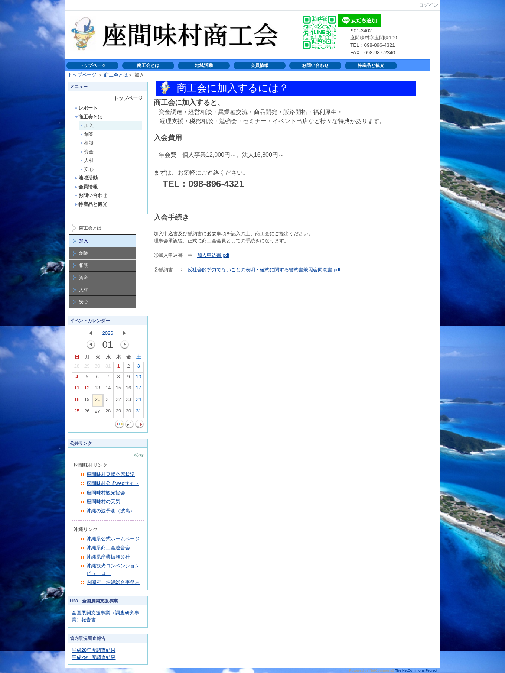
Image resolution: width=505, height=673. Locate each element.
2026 (107, 333)
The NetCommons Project (416, 670)
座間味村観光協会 (106, 492)
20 (97, 401)
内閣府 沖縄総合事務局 (113, 582)
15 (118, 389)
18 (76, 401)
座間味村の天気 (103, 501)
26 (86, 412)
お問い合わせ (315, 65)
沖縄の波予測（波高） (111, 511)
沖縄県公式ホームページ (113, 538)
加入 (87, 125)
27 (97, 412)
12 (86, 389)
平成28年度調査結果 (93, 650)
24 (138, 401)
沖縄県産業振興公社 (108, 557)
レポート (86, 108)
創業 (87, 134)
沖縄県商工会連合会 (108, 547)
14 (108, 389)
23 (128, 401)
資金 (87, 152)
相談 (87, 143)
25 (76, 412)
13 (97, 389)
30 (97, 367)
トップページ (92, 65)
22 (118, 401)
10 (138, 378)
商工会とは (148, 65)
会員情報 (259, 65)
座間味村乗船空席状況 (111, 474)
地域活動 (204, 65)
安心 (87, 169)
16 (128, 389)
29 (86, 367)
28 (76, 367)
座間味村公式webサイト (113, 483)
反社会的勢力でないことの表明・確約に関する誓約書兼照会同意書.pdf (264, 269)
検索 (139, 455)
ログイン (428, 5)
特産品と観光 (371, 65)
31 (108, 367)
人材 (87, 160)
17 (138, 389)
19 (86, 401)
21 (108, 401)
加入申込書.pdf (213, 255)
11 (76, 389)
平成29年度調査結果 (93, 657)
